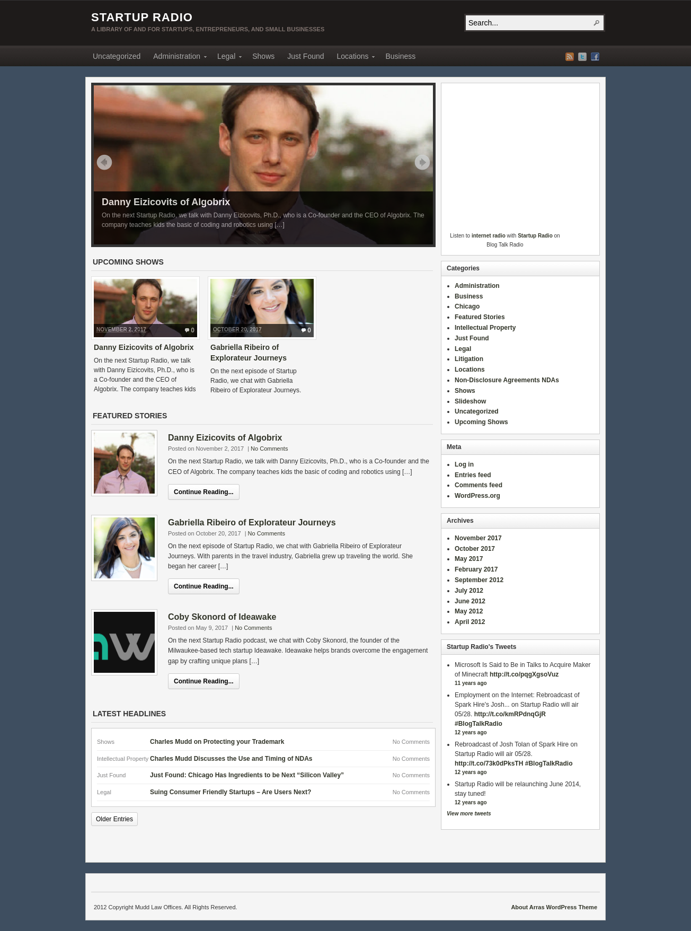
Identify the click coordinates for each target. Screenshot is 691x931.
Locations (353, 58)
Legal (226, 58)
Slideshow (470, 401)
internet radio (489, 236)
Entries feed (473, 475)
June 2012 (470, 601)
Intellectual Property (485, 327)
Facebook (595, 56)
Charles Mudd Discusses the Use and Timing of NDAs (231, 758)
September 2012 (479, 580)
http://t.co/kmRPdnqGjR (510, 714)
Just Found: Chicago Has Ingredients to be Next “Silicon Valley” (247, 775)
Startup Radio (142, 17)
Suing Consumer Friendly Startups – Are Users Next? (230, 792)
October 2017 (475, 548)
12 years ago (471, 732)
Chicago (467, 306)
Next (422, 162)
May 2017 (469, 559)
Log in (464, 464)
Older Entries (114, 819)
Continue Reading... (204, 492)
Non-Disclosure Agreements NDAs (507, 380)
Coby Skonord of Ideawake (222, 616)
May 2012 (469, 611)
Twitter (582, 56)
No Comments (269, 448)
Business (400, 56)
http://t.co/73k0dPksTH (489, 763)
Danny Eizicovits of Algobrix (166, 202)
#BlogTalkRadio (478, 723)
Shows (263, 56)
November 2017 (478, 538)
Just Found (305, 56)
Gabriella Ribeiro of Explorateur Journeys (252, 522)
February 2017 (476, 569)
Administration (177, 58)
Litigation (469, 359)
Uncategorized (116, 56)
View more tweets (469, 813)
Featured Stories (480, 317)
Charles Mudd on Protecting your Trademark (217, 741)
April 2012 (470, 622)
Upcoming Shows (481, 422)
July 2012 (469, 590)
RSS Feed (569, 56)
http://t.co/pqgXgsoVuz (524, 674)
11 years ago (471, 683)
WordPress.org (477, 495)
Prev (104, 162)
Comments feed (478, 485)
